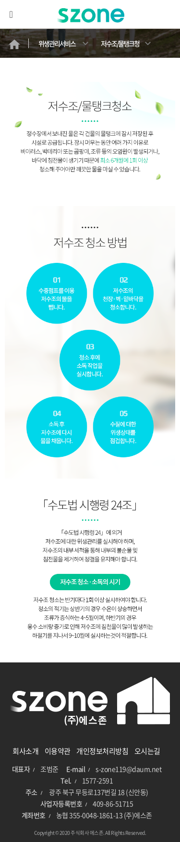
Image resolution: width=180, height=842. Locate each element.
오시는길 (147, 751)
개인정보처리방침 (102, 751)
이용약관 (58, 751)
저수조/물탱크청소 (120, 48)
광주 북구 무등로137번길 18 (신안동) (98, 792)
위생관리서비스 (56, 43)
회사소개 (25, 751)
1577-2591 (97, 780)
